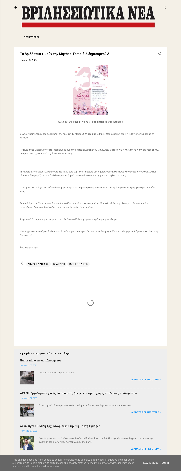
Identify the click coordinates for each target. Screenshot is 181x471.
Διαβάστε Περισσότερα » (146, 379)
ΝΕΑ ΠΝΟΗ (59, 264)
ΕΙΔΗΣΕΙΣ (29, 37)
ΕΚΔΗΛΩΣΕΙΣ (87, 37)
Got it (165, 463)
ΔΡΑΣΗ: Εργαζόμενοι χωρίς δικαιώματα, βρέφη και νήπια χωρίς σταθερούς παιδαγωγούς (79, 393)
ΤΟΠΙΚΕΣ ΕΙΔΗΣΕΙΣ (78, 264)
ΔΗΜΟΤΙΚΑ (68, 37)
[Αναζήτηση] (165, 8)
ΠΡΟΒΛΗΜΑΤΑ (48, 37)
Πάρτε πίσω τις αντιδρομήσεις (40, 360)
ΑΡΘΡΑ (104, 37)
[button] (159, 54)
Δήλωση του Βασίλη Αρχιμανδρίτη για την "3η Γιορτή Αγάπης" (60, 426)
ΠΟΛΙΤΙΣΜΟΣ (120, 37)
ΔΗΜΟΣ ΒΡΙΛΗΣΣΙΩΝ (38, 264)
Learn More (150, 463)
